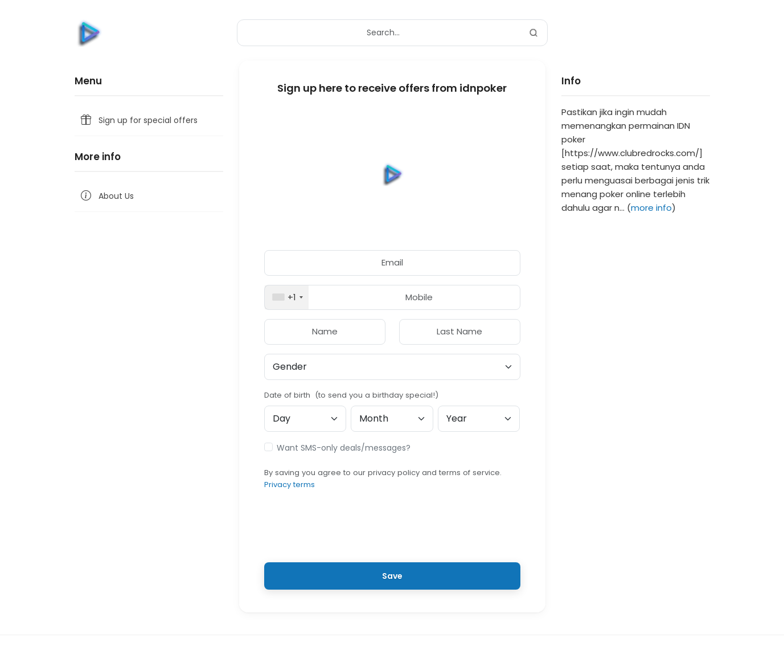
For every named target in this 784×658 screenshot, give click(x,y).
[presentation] (392, 531)
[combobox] (287, 297)
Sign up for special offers (138, 120)
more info (651, 208)
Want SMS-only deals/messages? (344, 447)
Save (392, 576)
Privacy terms (289, 484)
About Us (106, 196)
